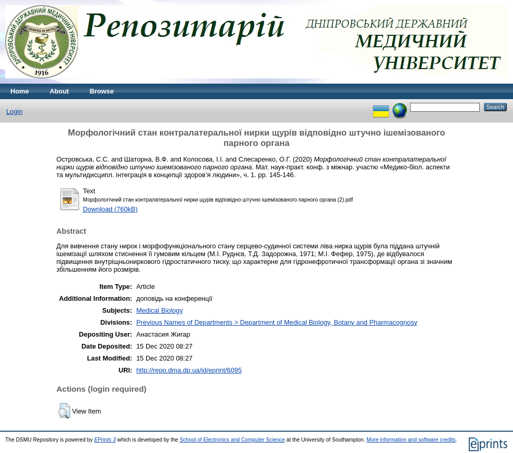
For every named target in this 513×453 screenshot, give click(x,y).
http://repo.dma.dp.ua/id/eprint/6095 (189, 370)
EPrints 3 (105, 440)
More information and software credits (410, 440)
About (59, 91)
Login (14, 111)
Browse (102, 91)
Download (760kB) (110, 209)
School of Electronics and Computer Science (232, 440)
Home (19, 91)
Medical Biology (159, 310)
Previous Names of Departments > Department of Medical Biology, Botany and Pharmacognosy (276, 322)
